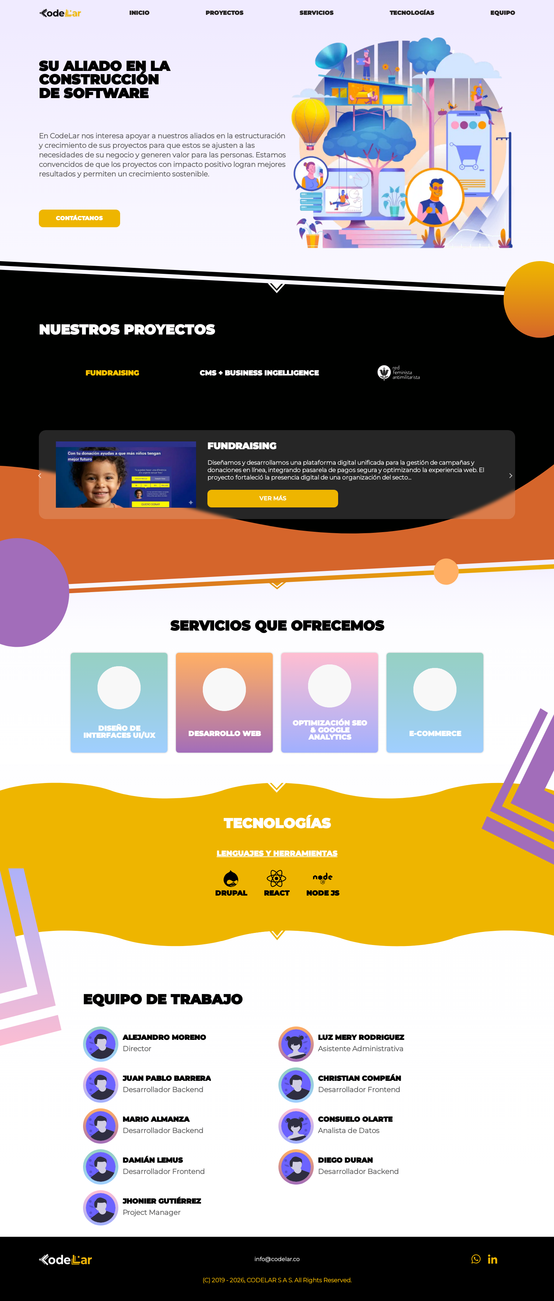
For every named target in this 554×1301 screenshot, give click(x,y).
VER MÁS (272, 498)
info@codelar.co (277, 1259)
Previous (42, 474)
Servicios (317, 13)
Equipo (502, 13)
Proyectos (224, 13)
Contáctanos (79, 218)
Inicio (139, 13)
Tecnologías (412, 13)
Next (511, 474)
